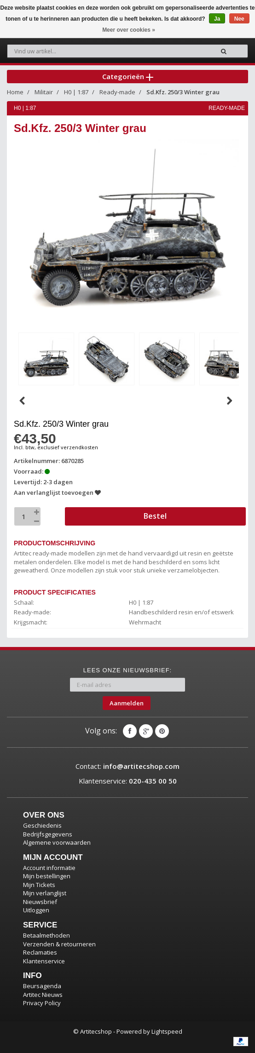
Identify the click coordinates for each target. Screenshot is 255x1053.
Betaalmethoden (46, 935)
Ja (217, 19)
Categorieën (127, 76)
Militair (44, 92)
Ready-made (117, 92)
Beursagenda (42, 986)
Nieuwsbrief (40, 902)
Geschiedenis (42, 825)
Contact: (127, 766)
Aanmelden (127, 703)
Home (15, 92)
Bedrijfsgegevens (47, 834)
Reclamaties (40, 952)
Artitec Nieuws (43, 994)
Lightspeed (166, 1031)
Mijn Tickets (39, 885)
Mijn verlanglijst (44, 893)
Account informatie (49, 868)
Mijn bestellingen (46, 876)
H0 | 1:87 (76, 92)
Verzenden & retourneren (59, 944)
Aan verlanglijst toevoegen (57, 492)
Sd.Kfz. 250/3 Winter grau (183, 92)
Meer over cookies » (128, 30)
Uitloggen (36, 910)
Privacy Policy (42, 1003)
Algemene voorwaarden (57, 842)
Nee (239, 19)
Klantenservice (44, 961)
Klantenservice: (128, 780)
